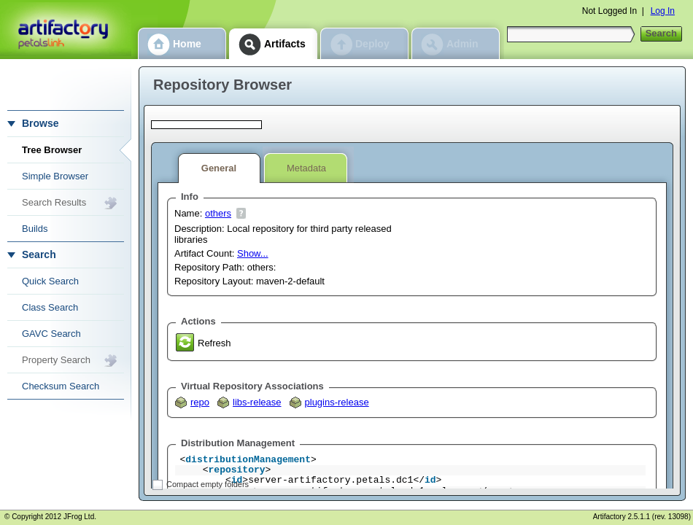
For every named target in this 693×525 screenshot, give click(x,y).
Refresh (214, 343)
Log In (663, 11)
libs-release (257, 402)
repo (199, 402)
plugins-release (337, 402)
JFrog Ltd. (79, 517)
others (218, 213)
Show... (252, 253)
